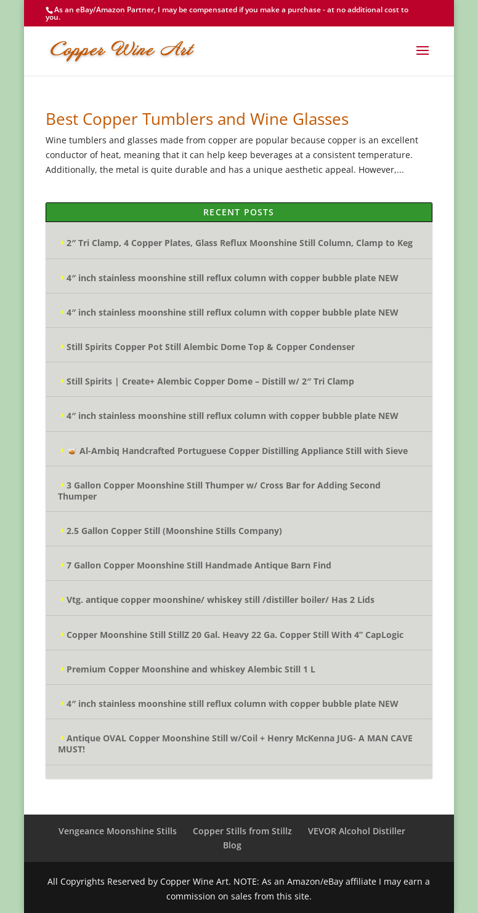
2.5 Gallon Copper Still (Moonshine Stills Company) (174, 530)
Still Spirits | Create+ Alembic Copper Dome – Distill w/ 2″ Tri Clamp (210, 381)
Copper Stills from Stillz (242, 831)
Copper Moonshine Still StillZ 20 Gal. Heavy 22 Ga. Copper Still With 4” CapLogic (235, 634)
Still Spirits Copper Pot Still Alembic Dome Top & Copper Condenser (211, 347)
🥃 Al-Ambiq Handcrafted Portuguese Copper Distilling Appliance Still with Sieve (237, 450)
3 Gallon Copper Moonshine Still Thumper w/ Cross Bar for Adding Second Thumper (219, 490)
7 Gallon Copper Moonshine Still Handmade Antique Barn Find (199, 565)
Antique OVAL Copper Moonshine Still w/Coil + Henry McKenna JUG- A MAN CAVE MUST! (235, 743)
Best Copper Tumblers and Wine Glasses (197, 119)
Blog (232, 845)
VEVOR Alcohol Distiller (356, 831)
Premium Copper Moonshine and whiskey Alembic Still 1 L (191, 669)
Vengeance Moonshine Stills (118, 831)
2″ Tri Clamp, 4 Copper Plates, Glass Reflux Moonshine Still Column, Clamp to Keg (240, 243)
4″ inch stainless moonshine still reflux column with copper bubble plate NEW (233, 278)
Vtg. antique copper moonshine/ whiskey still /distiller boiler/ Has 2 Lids (221, 599)
